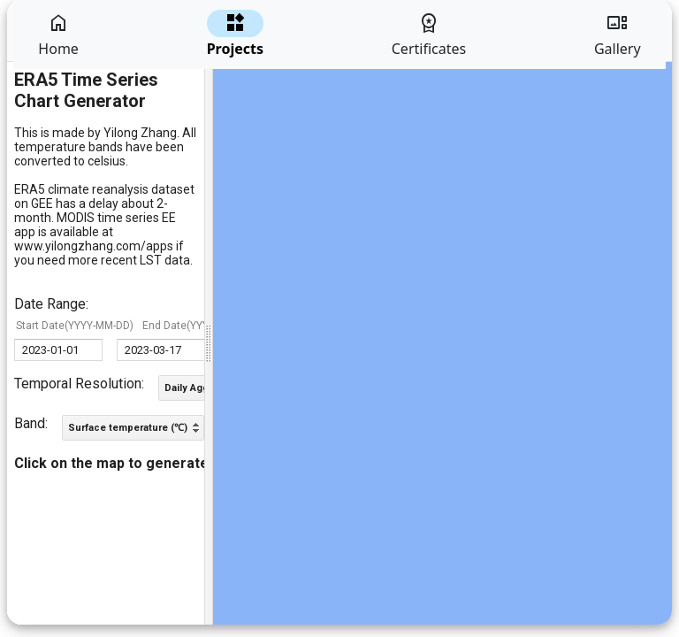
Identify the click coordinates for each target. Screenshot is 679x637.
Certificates (429, 34)
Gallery (617, 34)
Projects (235, 34)
